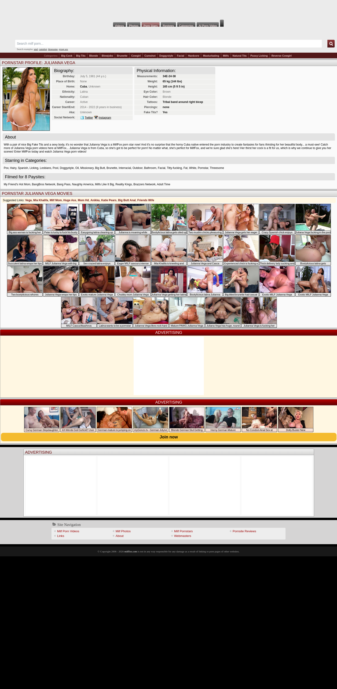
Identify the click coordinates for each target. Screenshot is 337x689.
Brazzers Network (144, 184)
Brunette (122, 55)
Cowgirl (136, 55)
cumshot (43, 49)
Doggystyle (166, 55)
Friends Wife (145, 200)
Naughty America (82, 184)
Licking (33, 168)
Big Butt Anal (127, 200)
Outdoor (137, 168)
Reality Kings (123, 184)
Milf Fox (168, 10)
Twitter (89, 117)
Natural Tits (240, 55)
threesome (53, 49)
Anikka (94, 200)
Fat (185, 168)
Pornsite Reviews (244, 531)
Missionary (86, 168)
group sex (63, 49)
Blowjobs (107, 55)
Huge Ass (69, 200)
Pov (6, 168)
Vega (28, 200)
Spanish (23, 168)
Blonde (93, 55)
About (120, 536)
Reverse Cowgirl (281, 55)
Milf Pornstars (183, 531)
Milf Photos (123, 531)
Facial (180, 55)
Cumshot (150, 55)
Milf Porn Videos (68, 531)
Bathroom (150, 168)
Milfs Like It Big (104, 184)
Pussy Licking (259, 55)
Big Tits (80, 55)
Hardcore (193, 55)
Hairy (13, 168)
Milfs (226, 55)
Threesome (217, 168)
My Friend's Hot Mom (17, 184)
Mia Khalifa (40, 200)
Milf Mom (56, 200)
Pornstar (203, 168)
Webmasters (182, 536)
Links (60, 536)
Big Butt (100, 168)
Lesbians (45, 168)
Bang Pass (63, 184)
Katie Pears (108, 200)
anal (36, 49)
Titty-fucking (174, 168)
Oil (77, 168)
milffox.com (130, 551)
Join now (169, 437)
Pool (55, 168)
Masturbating (211, 55)
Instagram (105, 117)
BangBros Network (43, 184)
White (192, 168)
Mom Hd (83, 200)
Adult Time (163, 184)
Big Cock (66, 55)
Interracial (125, 168)
